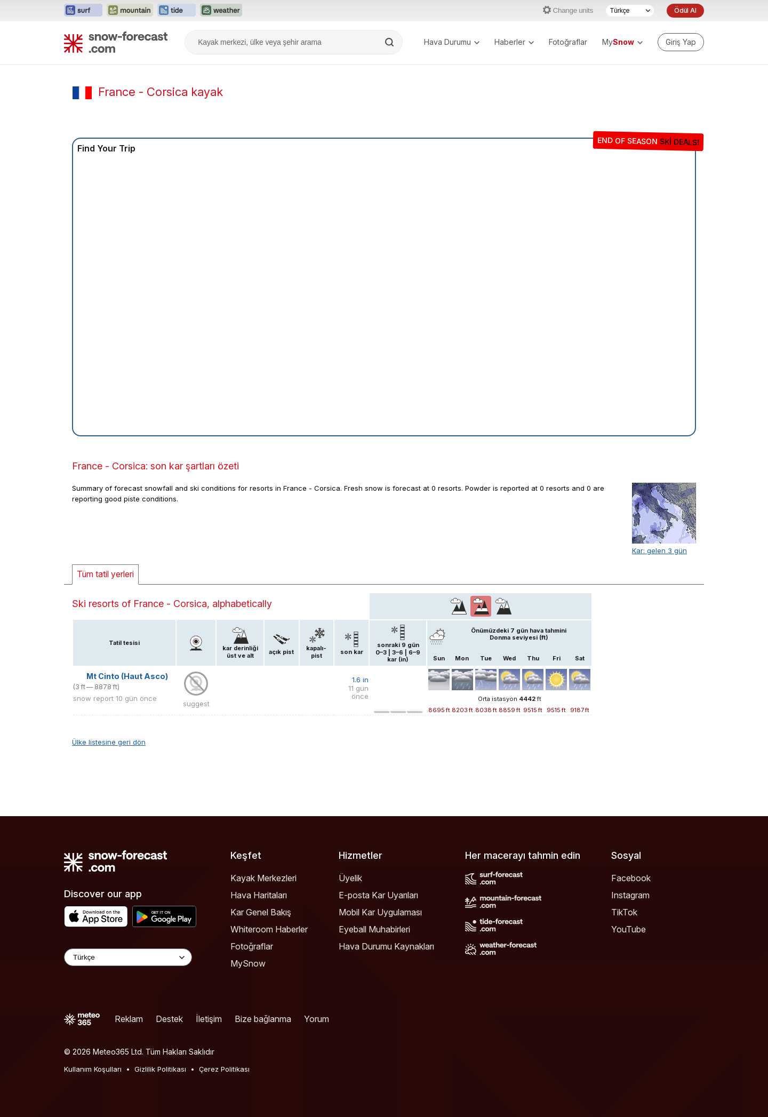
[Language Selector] (128, 957)
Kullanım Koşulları (93, 1069)
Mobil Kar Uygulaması (380, 912)
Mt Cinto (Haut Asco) (127, 676)
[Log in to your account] (681, 42)
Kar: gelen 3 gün (659, 550)
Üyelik (350, 878)
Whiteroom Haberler (269, 929)
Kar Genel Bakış (260, 912)
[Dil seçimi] (630, 11)
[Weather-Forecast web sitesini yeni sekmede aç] (221, 11)
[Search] (390, 42)
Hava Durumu (451, 41)
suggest (196, 703)
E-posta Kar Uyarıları (378, 895)
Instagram (630, 895)
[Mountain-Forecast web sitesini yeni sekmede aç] (130, 11)
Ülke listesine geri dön (109, 742)
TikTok (624, 912)
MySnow (248, 963)
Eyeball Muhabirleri (374, 929)
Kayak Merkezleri (263, 878)
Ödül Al (685, 10)
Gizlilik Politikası (160, 1069)
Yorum (316, 1019)
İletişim (209, 1019)
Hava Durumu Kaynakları (386, 946)
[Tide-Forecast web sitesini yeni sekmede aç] (176, 11)
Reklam (129, 1019)
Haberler (514, 41)
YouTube (628, 929)
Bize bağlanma (263, 1019)
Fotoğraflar (568, 41)
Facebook (631, 878)
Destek (169, 1019)
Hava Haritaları (258, 895)
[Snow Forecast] (115, 42)
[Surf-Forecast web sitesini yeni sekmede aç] (83, 11)
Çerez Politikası (224, 1069)
